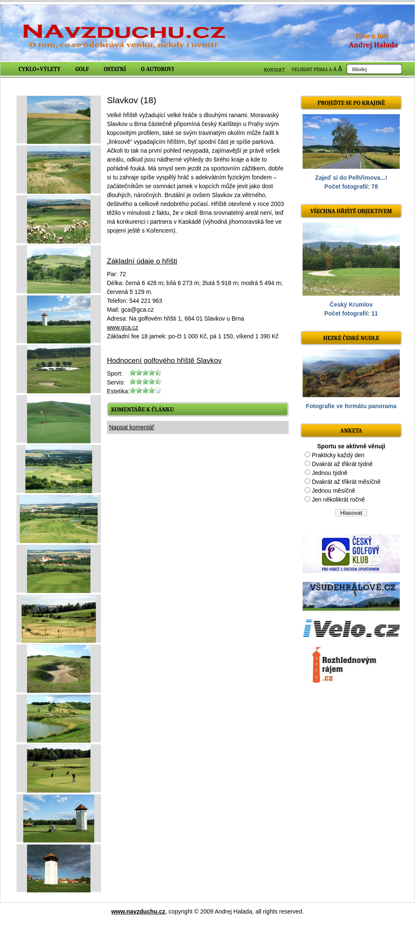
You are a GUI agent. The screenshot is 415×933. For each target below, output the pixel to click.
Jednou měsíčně (333, 490)
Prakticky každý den (338, 455)
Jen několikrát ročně (338, 499)
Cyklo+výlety (39, 69)
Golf (82, 69)
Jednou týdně (329, 472)
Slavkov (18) (131, 100)
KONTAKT (274, 70)
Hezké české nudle (351, 338)
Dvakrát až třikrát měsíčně (346, 481)
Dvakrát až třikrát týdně (342, 464)
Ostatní (115, 69)
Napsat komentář (131, 427)
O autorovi (157, 69)
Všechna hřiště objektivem (351, 211)
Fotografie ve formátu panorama (351, 406)
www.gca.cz (122, 327)
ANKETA (351, 430)
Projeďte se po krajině (351, 103)
